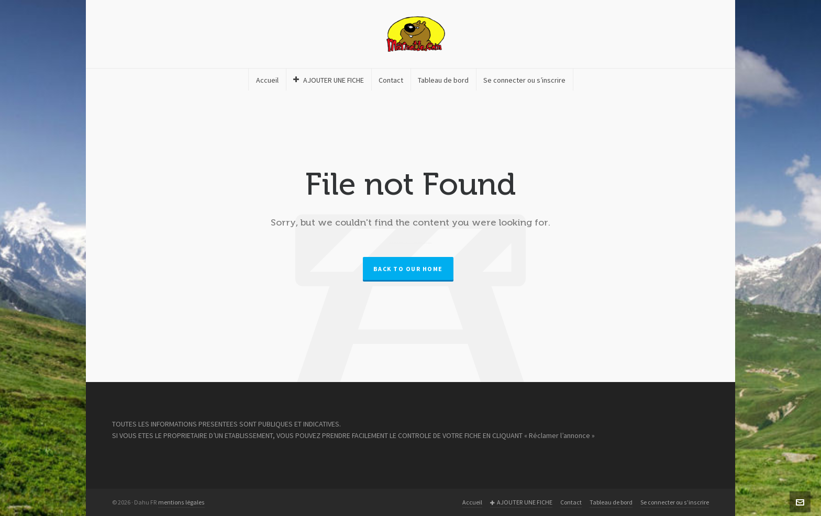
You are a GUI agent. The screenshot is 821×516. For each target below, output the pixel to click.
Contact (571, 502)
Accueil (472, 502)
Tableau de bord (611, 502)
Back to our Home (408, 269)
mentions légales (181, 502)
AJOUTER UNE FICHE (521, 503)
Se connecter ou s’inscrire (674, 502)
